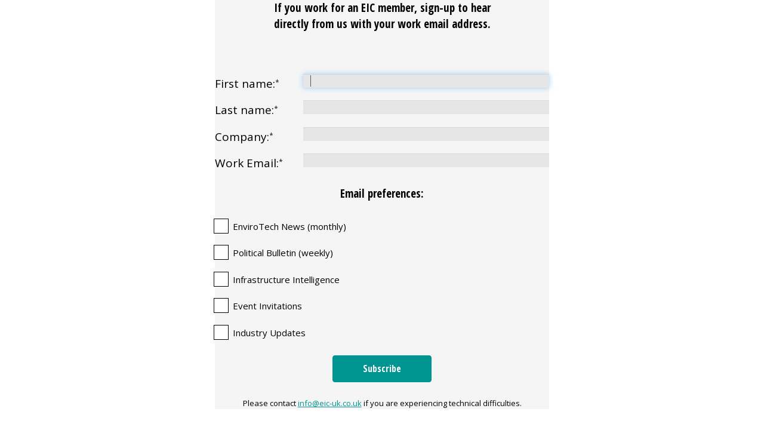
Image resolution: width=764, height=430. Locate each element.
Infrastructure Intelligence (286, 280)
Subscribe (382, 368)
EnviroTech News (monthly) (289, 226)
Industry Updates (269, 333)
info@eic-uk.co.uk (330, 403)
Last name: (246, 110)
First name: (247, 83)
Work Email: (249, 163)
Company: (244, 137)
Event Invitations (267, 306)
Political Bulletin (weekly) (283, 253)
